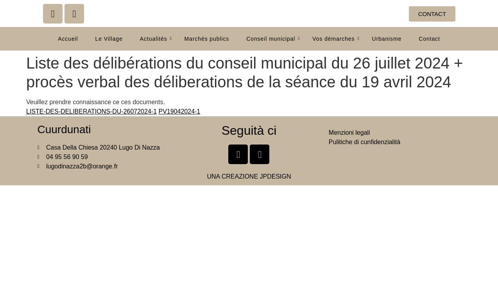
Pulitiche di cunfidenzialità (364, 142)
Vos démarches (335, 39)
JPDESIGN (275, 176)
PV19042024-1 (180, 111)
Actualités (156, 39)
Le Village (109, 39)
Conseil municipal (273, 39)
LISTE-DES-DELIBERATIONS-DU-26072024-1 (91, 111)
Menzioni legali (349, 132)
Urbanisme (386, 39)
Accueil (68, 39)
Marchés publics (207, 39)
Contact (429, 39)
